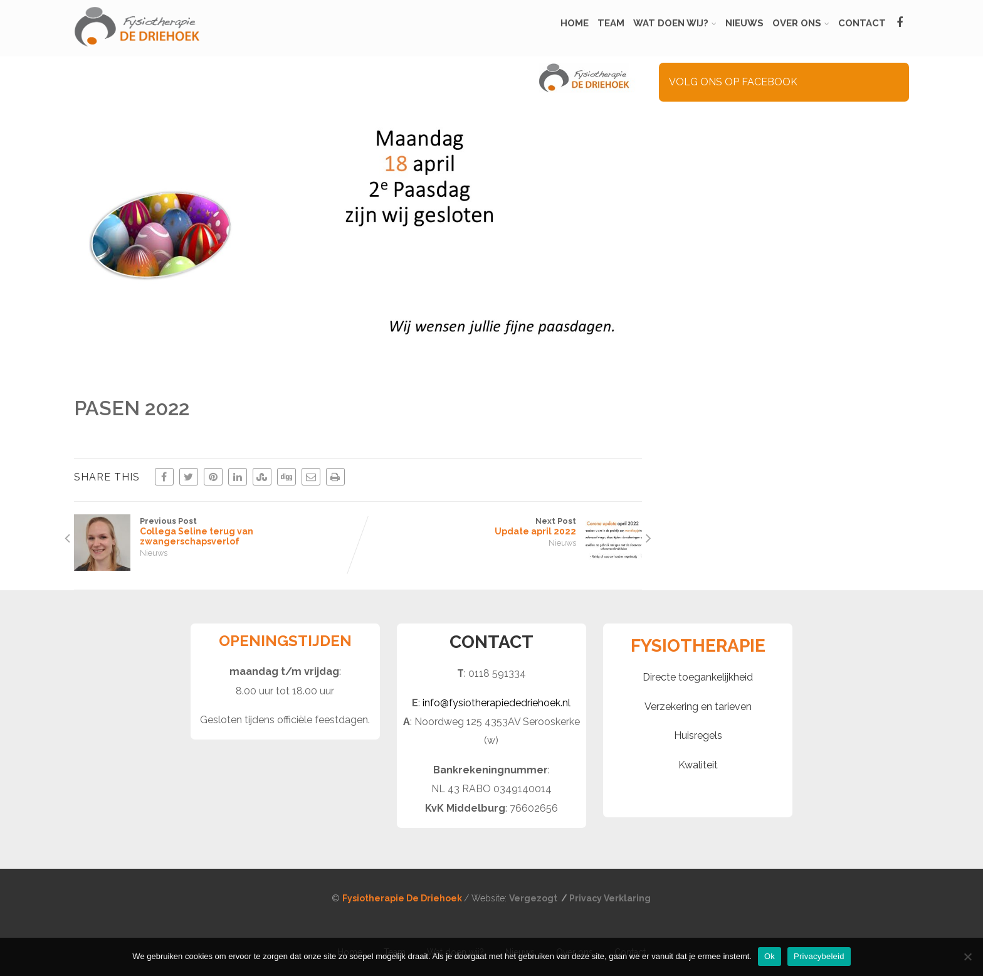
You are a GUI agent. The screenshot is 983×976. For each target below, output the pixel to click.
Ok (769, 956)
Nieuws (153, 553)
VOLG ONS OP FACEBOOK (733, 82)
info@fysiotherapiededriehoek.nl (496, 703)
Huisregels (698, 735)
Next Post (500, 526)
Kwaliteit (698, 765)
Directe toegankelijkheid (698, 677)
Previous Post (216, 531)
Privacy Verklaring (610, 898)
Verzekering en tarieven (698, 707)
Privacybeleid (819, 956)
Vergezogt (534, 898)
